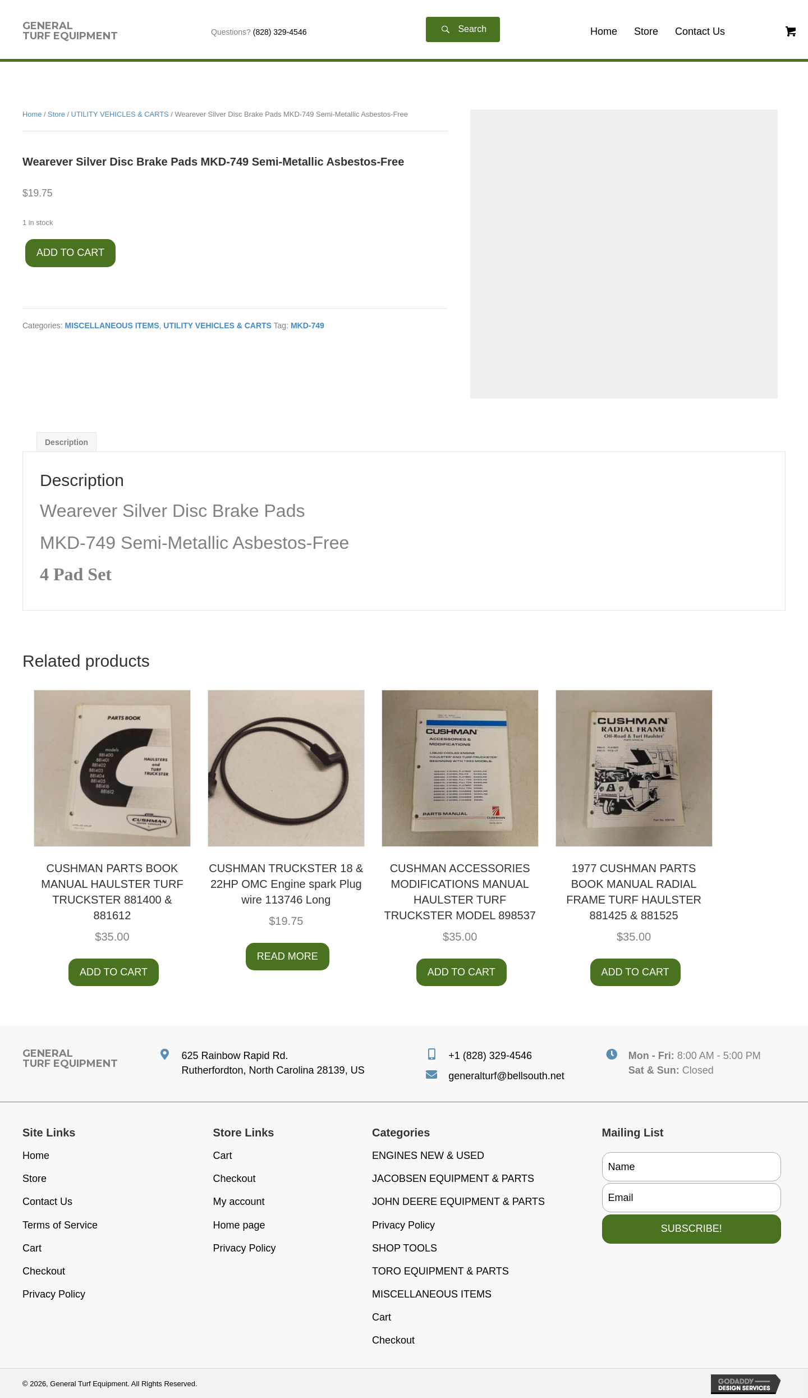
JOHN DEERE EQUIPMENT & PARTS (458, 1201)
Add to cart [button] (114, 972)
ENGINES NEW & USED (428, 1155)
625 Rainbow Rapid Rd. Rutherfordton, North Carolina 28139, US (272, 1063)
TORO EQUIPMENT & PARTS (440, 1271)
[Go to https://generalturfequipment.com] (70, 31)
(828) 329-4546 (280, 31)
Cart (32, 1248)
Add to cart (70, 252)
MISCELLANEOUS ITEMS (112, 325)
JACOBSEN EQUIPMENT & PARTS (453, 1178)
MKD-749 (307, 325)
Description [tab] (66, 442)
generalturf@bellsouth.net (506, 1075)
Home (32, 114)
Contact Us (47, 1201)
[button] (463, 29)
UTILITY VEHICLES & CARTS (120, 114)
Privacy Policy (53, 1294)
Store (56, 114)
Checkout (43, 1271)
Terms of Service (60, 1225)
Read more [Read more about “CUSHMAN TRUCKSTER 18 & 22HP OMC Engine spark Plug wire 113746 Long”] (287, 956)
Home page (239, 1225)
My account (239, 1201)
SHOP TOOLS (404, 1248)
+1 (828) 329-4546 (490, 1055)
